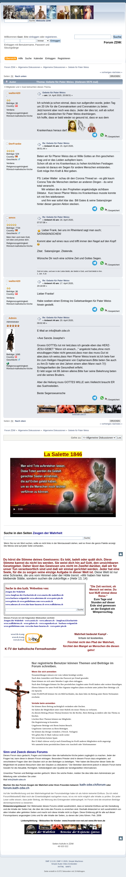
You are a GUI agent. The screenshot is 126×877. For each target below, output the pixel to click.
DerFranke (15, 143)
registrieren (51, 37)
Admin (13, 318)
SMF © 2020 (62, 861)
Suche (8, 533)
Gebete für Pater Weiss (53, 92)
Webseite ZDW (43, 20)
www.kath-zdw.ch (79, 414)
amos (12, 217)
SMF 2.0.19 (50, 861)
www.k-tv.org (18, 637)
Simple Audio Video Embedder (64, 864)
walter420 (14, 93)
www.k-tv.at (18, 640)
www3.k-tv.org (17, 634)
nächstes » (117, 72)
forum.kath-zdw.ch (16, 788)
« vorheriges (105, 72)
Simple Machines (76, 861)
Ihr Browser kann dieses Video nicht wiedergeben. (63, 487)
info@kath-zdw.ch (17, 779)
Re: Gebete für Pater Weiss (55, 143)
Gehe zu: (76, 437)
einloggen (34, 37)
